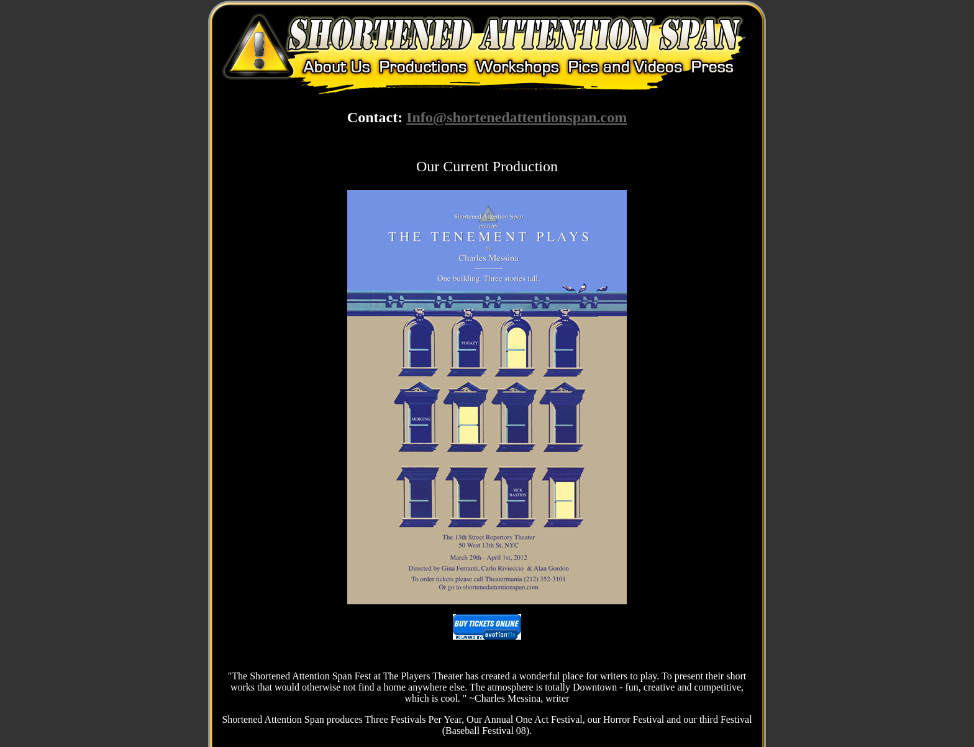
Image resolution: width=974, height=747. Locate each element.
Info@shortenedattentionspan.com (516, 117)
